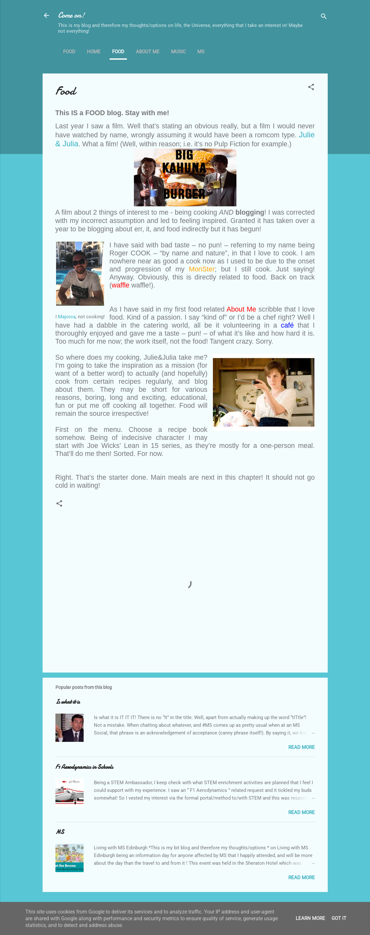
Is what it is (67, 702)
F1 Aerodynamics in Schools (84, 767)
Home (94, 52)
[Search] (324, 17)
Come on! (71, 15)
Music (178, 52)
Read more (301, 747)
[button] (311, 88)
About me (148, 52)
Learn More (310, 918)
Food (69, 52)
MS (200, 52)
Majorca (67, 317)
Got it (339, 918)
